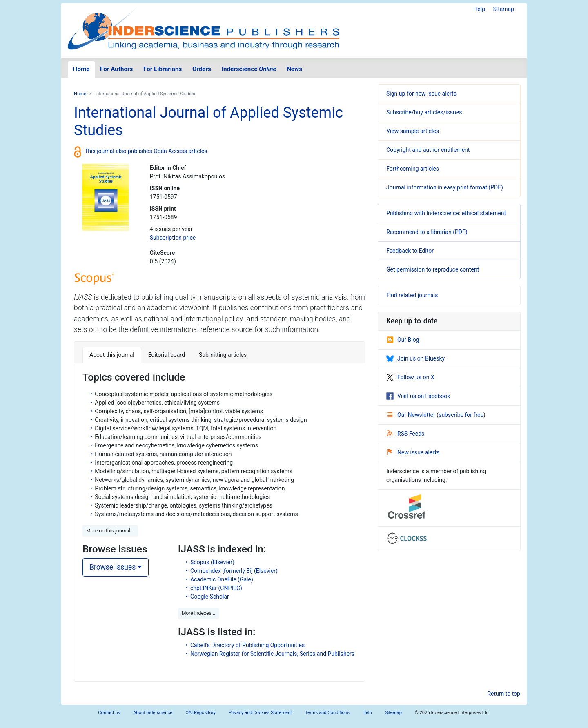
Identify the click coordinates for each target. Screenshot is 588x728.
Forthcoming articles (412, 168)
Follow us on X (410, 377)
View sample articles (412, 131)
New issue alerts (413, 452)
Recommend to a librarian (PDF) (427, 232)
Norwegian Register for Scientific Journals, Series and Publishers (272, 653)
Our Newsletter (412, 415)
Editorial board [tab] (166, 355)
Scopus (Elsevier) (212, 562)
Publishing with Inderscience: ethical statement (446, 213)
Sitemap (503, 9)
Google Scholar (209, 596)
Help (479, 9)
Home (81, 69)
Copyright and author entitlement (428, 150)
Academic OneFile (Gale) (221, 579)
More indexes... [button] (199, 613)
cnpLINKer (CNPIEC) (216, 588)
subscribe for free (461, 415)
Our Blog (402, 339)
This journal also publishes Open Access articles (146, 151)
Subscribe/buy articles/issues (424, 112)
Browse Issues (112, 567)
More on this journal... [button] (110, 531)
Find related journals (412, 295)
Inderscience (249, 69)
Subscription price (173, 237)
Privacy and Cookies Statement (260, 712)
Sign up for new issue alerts (421, 93)
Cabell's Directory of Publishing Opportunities (247, 645)
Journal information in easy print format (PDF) (444, 187)
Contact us (109, 712)
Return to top (503, 693)
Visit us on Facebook (418, 396)
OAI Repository (200, 712)
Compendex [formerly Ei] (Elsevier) (234, 571)
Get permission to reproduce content (432, 269)
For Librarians (162, 69)
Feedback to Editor (410, 250)
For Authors (116, 69)
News (294, 69)
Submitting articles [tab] (223, 355)
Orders (201, 69)
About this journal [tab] (111, 355)
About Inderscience (152, 712)
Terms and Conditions (327, 712)
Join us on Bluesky (415, 358)
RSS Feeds (405, 433)
